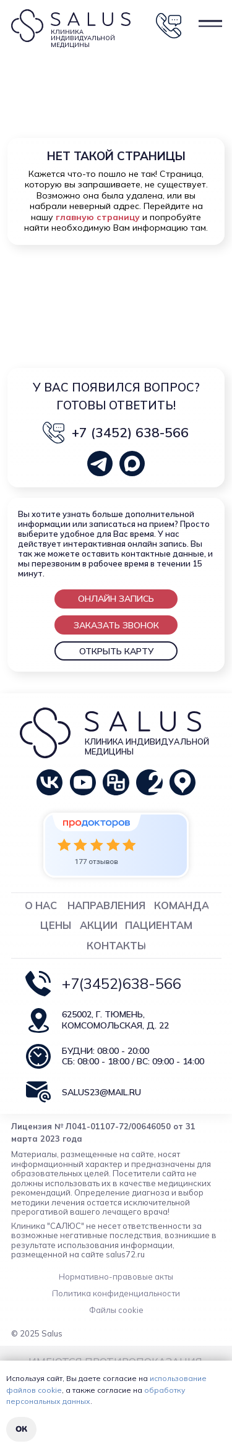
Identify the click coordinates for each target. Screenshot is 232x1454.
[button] (116, 598)
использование (178, 1378)
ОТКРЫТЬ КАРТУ (116, 651)
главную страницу (98, 217)
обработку (164, 1390)
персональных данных (48, 1401)
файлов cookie (34, 1390)
